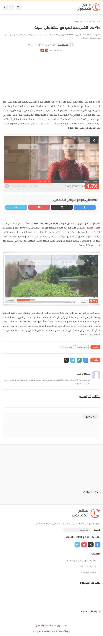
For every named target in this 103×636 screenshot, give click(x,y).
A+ (47, 50)
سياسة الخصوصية (90, 572)
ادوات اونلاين (78, 21)
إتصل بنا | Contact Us (89, 566)
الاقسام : (96, 530)
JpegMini (96, 223)
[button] (85, 360)
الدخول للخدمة (93, 228)
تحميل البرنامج (65, 223)
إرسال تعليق (90, 416)
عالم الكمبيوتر (41, 625)
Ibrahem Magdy (63, 631)
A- (42, 50)
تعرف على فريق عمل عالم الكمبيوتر (83, 561)
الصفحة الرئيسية (93, 21)
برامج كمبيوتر (67, 347)
